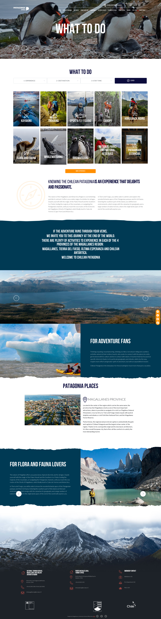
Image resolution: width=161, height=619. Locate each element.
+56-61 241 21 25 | (79, 582)
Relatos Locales (102, 10)
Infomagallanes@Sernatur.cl (33, 592)
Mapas (128, 10)
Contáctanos (142, 10)
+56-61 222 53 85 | (40, 586)
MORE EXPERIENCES (80, 171)
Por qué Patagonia (67, 10)
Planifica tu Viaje (112, 10)
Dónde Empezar (84, 10)
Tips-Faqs (134, 10)
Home (59, 10)
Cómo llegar (122, 10)
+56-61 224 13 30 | (31, 586)
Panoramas (93, 10)
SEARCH (130, 80)
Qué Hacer (76, 10)
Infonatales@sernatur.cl (81, 587)
